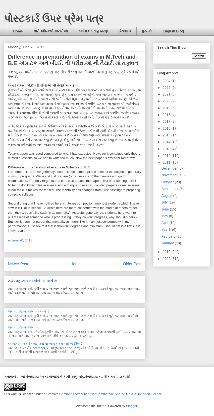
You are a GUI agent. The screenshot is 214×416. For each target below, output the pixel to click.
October (168, 182)
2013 (167, 149)
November (169, 175)
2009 (167, 259)
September (170, 189)
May (165, 216)
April (165, 223)
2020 (167, 101)
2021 (167, 94)
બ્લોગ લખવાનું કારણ (93, 31)
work (14, 394)
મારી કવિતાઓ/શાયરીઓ (51, 31)
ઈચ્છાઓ (124, 31)
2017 (167, 121)
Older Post (132, 264)
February (168, 236)
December (169, 168)
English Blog (173, 31)
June (165, 209)
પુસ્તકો (147, 31)
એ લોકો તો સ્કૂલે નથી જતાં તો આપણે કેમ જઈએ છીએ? (45, 343)
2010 (167, 252)
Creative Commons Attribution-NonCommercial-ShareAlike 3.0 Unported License (104, 394)
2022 (167, 88)
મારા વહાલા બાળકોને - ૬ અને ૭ (32, 281)
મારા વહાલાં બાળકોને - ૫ (24, 327)
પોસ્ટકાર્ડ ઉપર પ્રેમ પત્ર (54, 18)
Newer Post (18, 264)
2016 (167, 128)
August (167, 196)
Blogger (131, 406)
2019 (167, 108)
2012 (167, 156)
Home (18, 31)
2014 (167, 142)
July (165, 202)
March (166, 230)
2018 (167, 115)
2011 (167, 162)
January (168, 243)
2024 (167, 81)
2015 (167, 135)
